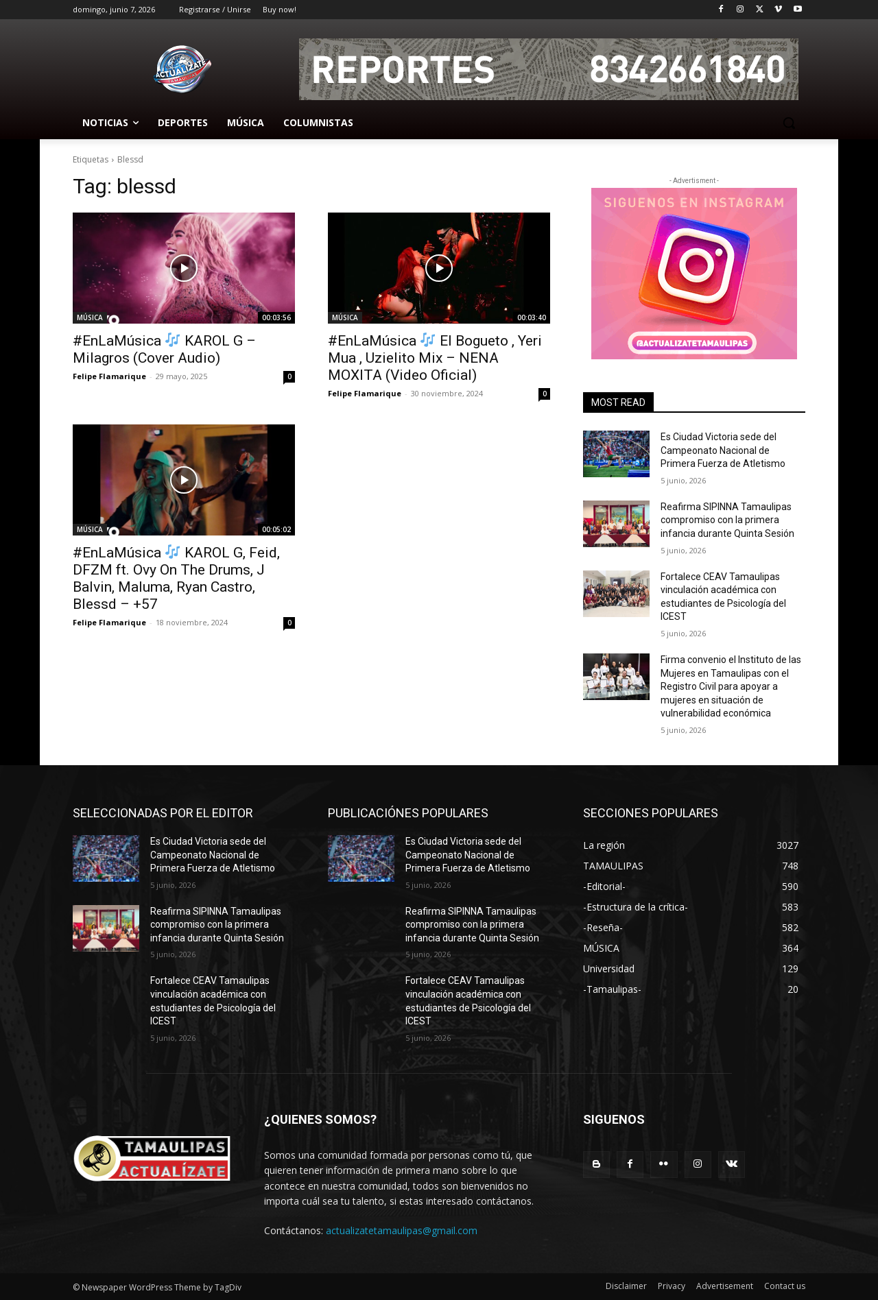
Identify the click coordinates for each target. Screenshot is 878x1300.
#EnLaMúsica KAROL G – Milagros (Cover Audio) (164, 349)
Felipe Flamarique (109, 376)
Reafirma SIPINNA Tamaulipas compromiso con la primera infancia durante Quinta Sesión (727, 520)
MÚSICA (90, 317)
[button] (788, 122)
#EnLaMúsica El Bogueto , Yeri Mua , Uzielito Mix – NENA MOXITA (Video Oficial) (435, 358)
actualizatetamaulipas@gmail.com (401, 1230)
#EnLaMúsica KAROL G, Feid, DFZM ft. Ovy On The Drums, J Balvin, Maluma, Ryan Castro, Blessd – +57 (176, 578)
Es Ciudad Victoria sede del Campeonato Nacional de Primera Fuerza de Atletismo (723, 450)
